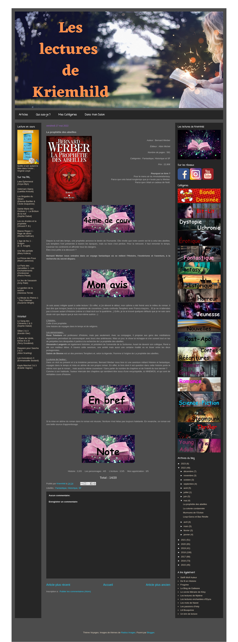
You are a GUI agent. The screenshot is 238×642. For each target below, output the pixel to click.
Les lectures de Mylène (191, 595)
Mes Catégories (67, 115)
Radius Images (128, 632)
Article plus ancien (158, 584)
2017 (183, 556)
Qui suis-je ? (43, 115)
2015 (183, 565)
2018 (183, 552)
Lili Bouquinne (187, 610)
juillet (186, 492)
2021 (183, 540)
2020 (183, 544)
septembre (189, 484)
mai (186, 500)
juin (186, 496)
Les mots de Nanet (189, 603)
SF (80, 488)
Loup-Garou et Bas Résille (195, 516)
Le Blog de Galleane (190, 588)
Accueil (108, 584)
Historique (73, 488)
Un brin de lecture (188, 614)
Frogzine (184, 584)
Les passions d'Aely (189, 606)
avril (186, 522)
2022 (183, 467)
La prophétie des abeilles (195, 504)
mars (186, 526)
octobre (187, 480)
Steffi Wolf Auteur (188, 577)
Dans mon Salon (95, 115)
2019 (183, 548)
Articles (23, 115)
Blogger (150, 632)
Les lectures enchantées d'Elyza (195, 599)
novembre (189, 475)
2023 (183, 463)
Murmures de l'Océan (193, 512)
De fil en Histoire (188, 581)
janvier (187, 534)
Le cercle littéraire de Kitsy (192, 592)
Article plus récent (58, 584)
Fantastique (61, 488)
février (187, 530)
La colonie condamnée (194, 508)
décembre (189, 471)
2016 (183, 561)
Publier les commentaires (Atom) (75, 591)
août (186, 488)
